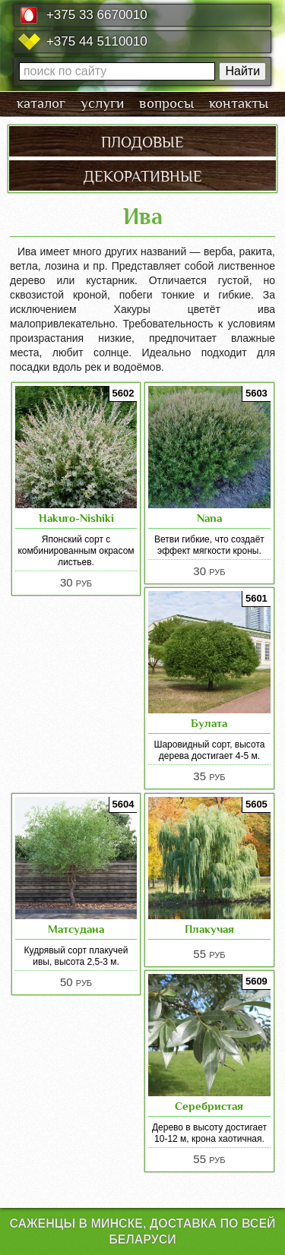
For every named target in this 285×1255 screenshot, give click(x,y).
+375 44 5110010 (96, 41)
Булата (209, 722)
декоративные (143, 174)
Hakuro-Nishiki (76, 517)
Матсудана (76, 928)
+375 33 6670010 (96, 15)
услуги (102, 103)
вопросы (166, 103)
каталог (41, 103)
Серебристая (209, 1105)
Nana (209, 517)
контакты (238, 103)
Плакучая (209, 928)
